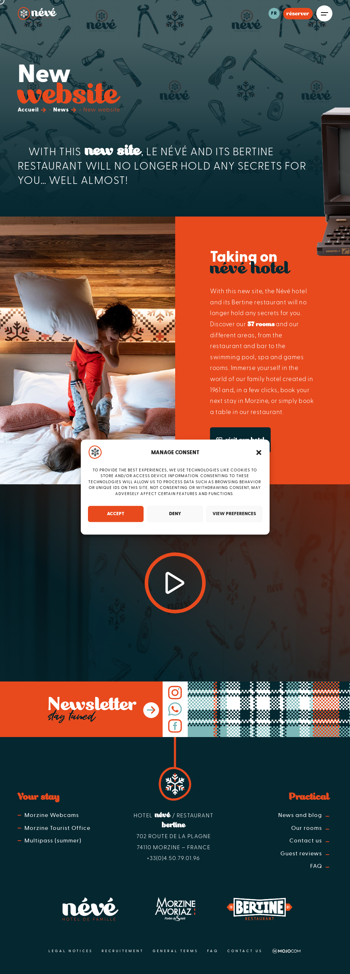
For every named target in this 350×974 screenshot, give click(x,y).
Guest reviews (301, 853)
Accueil (28, 110)
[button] (258, 452)
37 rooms (261, 324)
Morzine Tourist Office (57, 828)
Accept (115, 514)
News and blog (300, 815)
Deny (175, 514)
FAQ (316, 866)
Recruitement (123, 951)
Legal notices (70, 951)
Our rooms (307, 828)
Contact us (306, 841)
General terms (175, 951)
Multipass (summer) (52, 841)
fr (274, 13)
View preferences (234, 514)
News (61, 110)
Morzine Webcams (51, 815)
